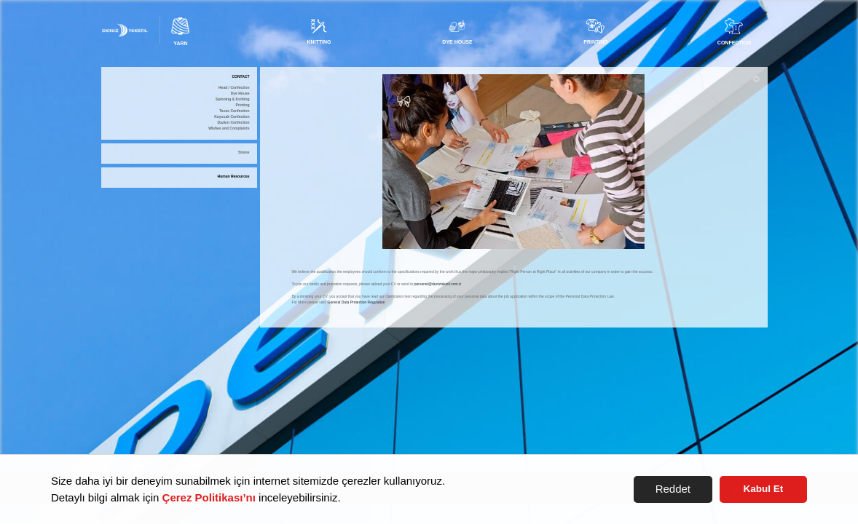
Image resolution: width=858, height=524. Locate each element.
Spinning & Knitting (233, 99)
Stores (244, 152)
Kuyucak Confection (231, 117)
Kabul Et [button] (764, 488)
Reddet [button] (673, 489)
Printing (243, 105)
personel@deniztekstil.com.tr (437, 284)
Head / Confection (234, 88)
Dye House (240, 93)
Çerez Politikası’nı (209, 497)
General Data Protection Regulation (356, 302)
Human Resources (234, 176)
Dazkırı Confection (234, 122)
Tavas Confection (234, 111)
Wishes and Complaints (228, 128)
